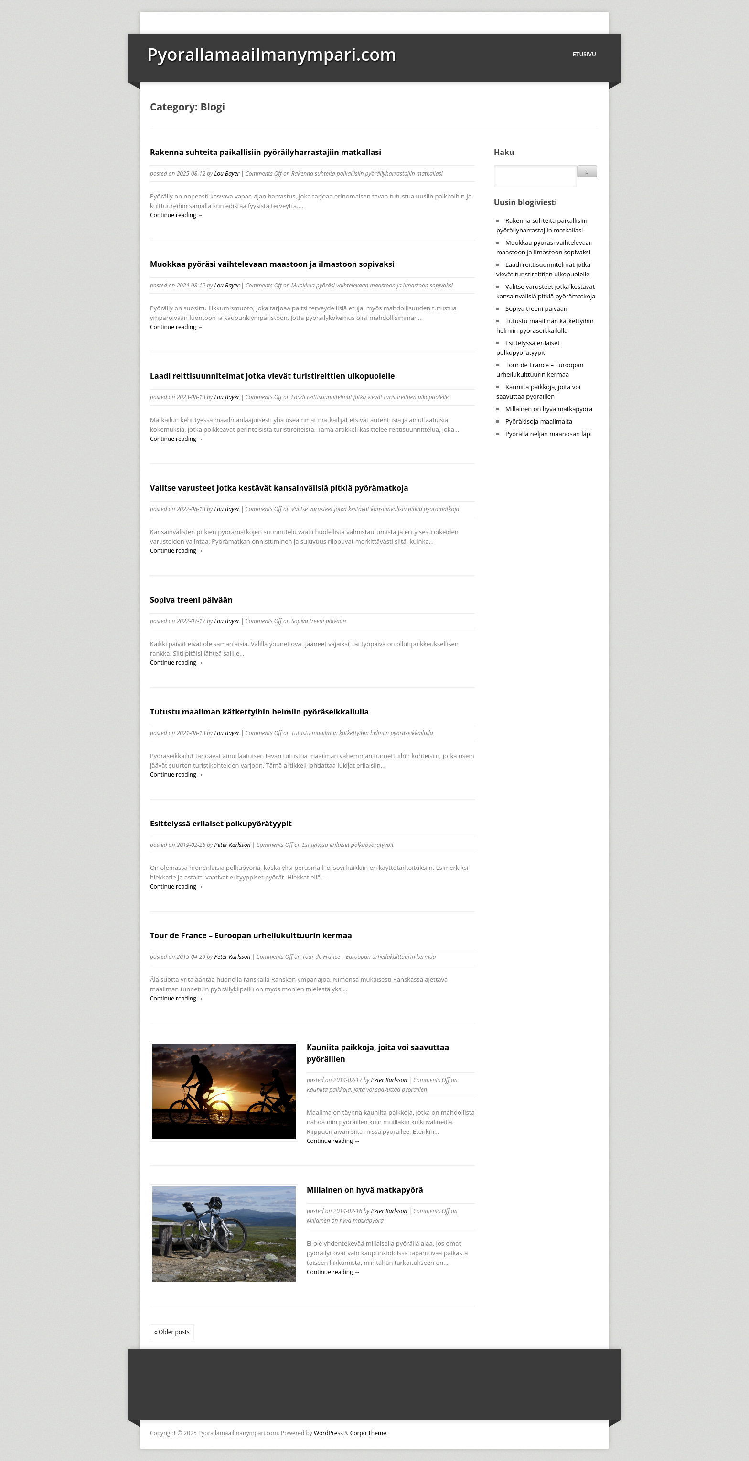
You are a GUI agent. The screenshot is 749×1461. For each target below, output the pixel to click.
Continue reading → (176, 215)
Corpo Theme (368, 1433)
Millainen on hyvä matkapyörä (365, 1190)
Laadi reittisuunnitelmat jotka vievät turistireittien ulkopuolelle (272, 376)
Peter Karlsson (232, 845)
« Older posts (172, 1332)
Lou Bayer (226, 173)
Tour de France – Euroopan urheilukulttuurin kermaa (251, 935)
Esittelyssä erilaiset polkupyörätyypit (221, 823)
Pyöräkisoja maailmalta (538, 421)
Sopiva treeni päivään (191, 599)
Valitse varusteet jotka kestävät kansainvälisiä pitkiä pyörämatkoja (279, 488)
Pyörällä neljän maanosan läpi (548, 433)
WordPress (328, 1433)
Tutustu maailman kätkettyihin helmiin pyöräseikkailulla (259, 711)
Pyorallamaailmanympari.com (271, 54)
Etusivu (584, 54)
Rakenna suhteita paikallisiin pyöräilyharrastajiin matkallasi (265, 152)
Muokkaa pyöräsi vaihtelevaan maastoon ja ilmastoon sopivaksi (272, 264)
